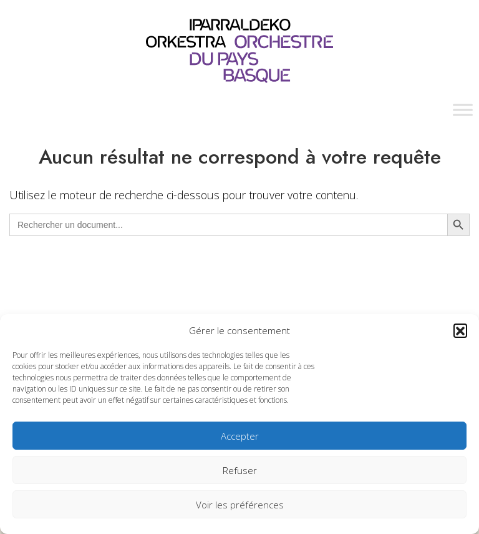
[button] (460, 330)
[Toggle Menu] (463, 110)
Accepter (240, 436)
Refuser (240, 470)
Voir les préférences (240, 504)
